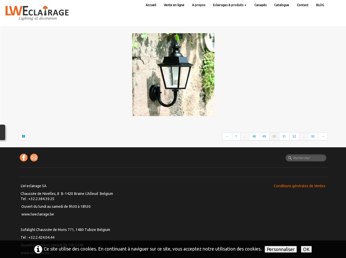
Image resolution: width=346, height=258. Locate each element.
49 (264, 136)
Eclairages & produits (230, 5)
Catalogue (281, 5)
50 (274, 136)
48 (254, 136)
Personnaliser (281, 249)
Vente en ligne (174, 5)
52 (294, 136)
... (245, 136)
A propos (198, 5)
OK (306, 249)
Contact (302, 5)
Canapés (260, 5)
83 (313, 136)
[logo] (47, 18)
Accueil (151, 5)
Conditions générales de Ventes (299, 186)
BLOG (320, 5)
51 (284, 136)
